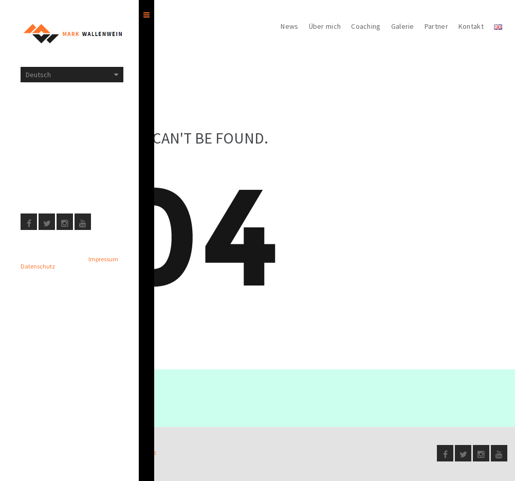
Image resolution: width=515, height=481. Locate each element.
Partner (436, 26)
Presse (32, 159)
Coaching (365, 26)
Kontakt (471, 26)
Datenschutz (42, 181)
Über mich (325, 26)
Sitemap (34, 136)
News (289, 26)
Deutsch (38, 74)
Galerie (402, 26)
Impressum (39, 113)
